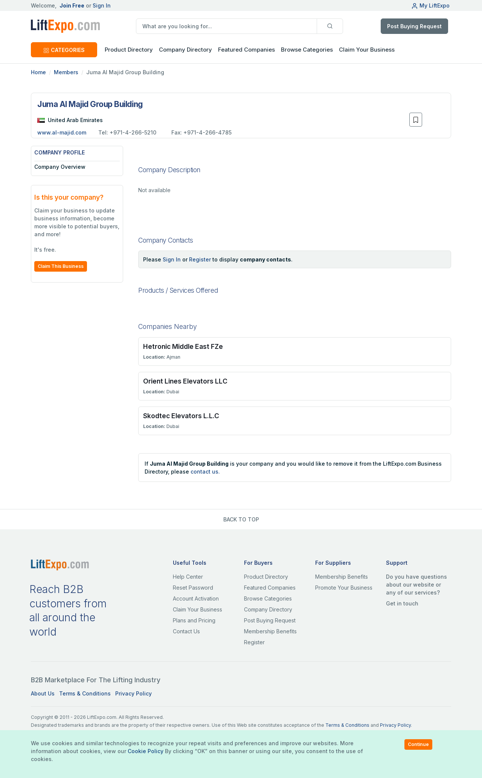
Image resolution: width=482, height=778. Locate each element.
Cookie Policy (145, 751)
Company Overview (59, 167)
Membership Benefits (270, 631)
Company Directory (185, 49)
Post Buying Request (414, 26)
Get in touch (402, 603)
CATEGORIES (64, 50)
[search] (226, 26)
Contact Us (186, 631)
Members (66, 72)
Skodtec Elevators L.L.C (181, 416)
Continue (418, 744)
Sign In (102, 5)
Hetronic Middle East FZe (183, 346)
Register (200, 259)
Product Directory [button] (129, 49)
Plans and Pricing (194, 620)
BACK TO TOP (241, 519)
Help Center (188, 576)
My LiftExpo (430, 5)
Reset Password (193, 587)
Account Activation (196, 598)
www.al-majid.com (61, 132)
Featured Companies (246, 49)
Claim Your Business (367, 49)
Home (38, 72)
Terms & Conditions (85, 693)
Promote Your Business (343, 587)
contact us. (205, 471)
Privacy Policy (133, 693)
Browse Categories (307, 49)
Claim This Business (61, 266)
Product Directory (266, 576)
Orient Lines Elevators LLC (185, 381)
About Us (43, 693)
